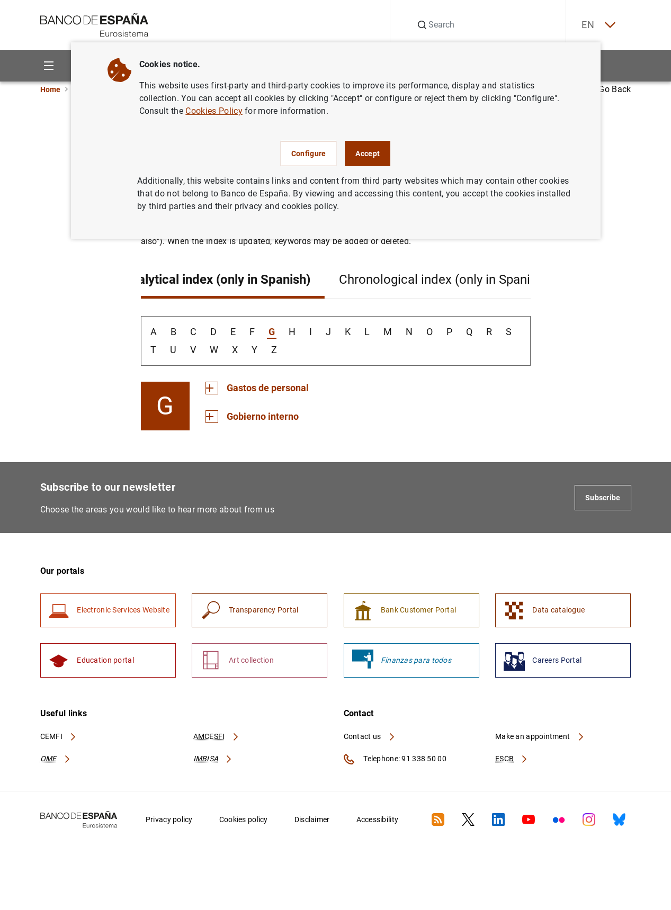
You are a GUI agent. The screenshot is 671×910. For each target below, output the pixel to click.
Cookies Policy (213, 111)
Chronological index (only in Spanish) (443, 279)
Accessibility (377, 820)
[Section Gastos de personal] (257, 388)
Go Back (609, 89)
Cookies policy (243, 820)
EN (597, 25)
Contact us (370, 737)
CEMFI (58, 737)
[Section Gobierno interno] (252, 416)
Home (50, 89)
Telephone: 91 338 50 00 (395, 759)
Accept (367, 153)
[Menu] (49, 66)
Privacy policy (169, 820)
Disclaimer (312, 820)
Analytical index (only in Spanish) (216, 279)
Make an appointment (540, 737)
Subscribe (603, 497)
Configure (308, 153)
